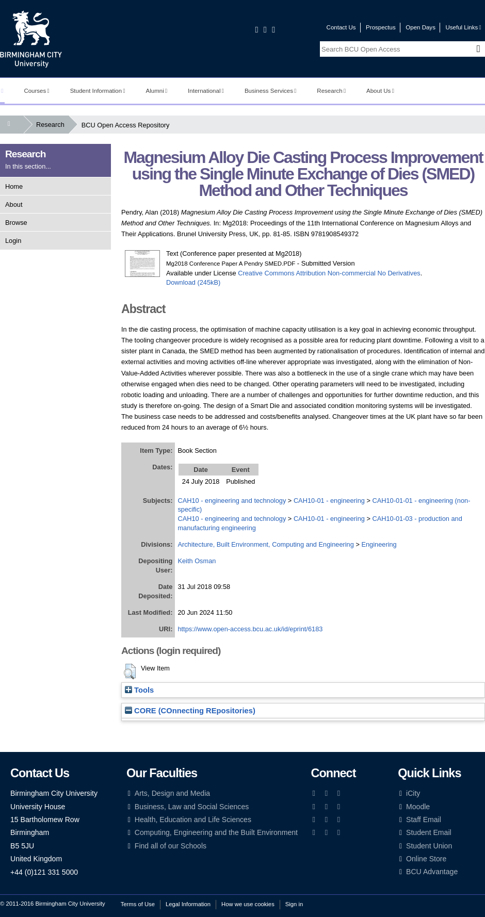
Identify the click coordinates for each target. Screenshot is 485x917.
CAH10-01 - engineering (329, 500)
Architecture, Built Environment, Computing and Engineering (265, 544)
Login (13, 240)
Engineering (378, 544)
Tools (139, 690)
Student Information (97, 91)
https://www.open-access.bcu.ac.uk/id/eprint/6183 (249, 629)
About (13, 204)
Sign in (294, 904)
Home (14, 186)
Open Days (420, 27)
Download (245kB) (193, 282)
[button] (130, 671)
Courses (36, 91)
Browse (16, 222)
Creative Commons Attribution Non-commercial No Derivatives (329, 273)
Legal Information (188, 904)
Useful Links (463, 27)
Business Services (271, 91)
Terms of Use (138, 904)
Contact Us (341, 27)
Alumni (157, 91)
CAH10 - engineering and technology (231, 500)
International (206, 91)
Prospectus (381, 27)
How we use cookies (247, 904)
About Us (380, 91)
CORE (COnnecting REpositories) (190, 711)
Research (331, 91)
